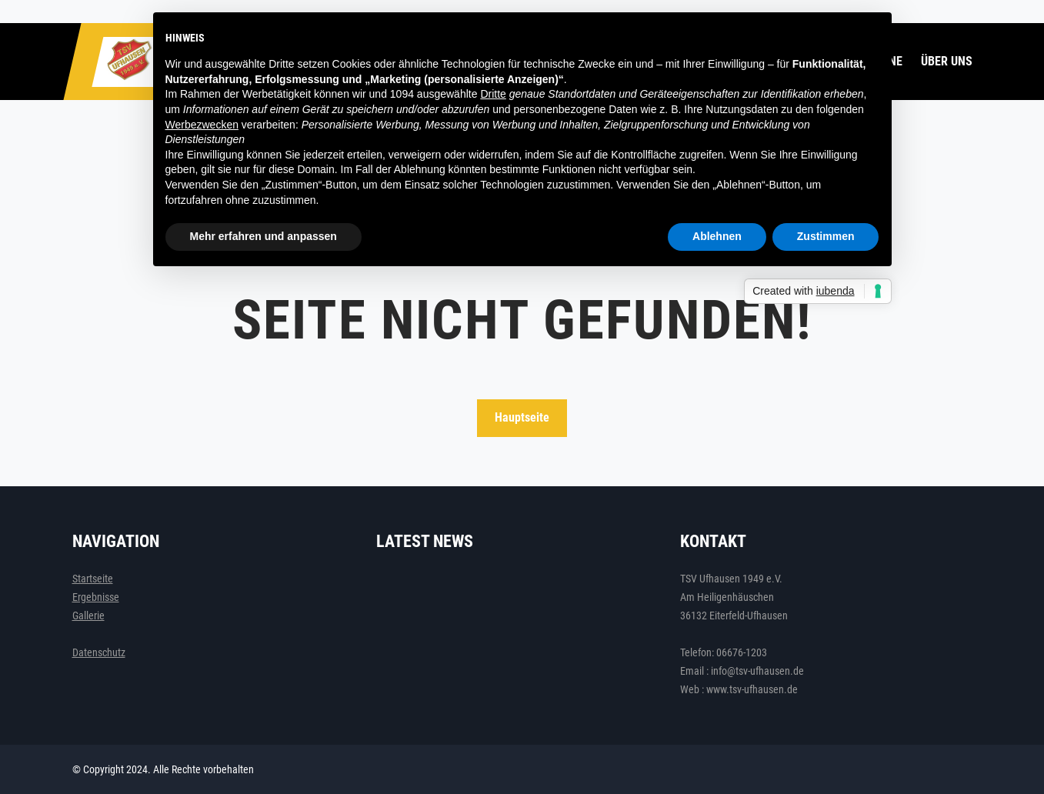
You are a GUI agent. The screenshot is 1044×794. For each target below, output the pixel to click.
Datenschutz (98, 652)
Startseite (92, 578)
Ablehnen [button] (717, 236)
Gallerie (88, 615)
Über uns (946, 61)
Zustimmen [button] (826, 236)
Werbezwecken (201, 124)
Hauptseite (522, 417)
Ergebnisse (95, 597)
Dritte (492, 94)
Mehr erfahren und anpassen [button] (263, 236)
